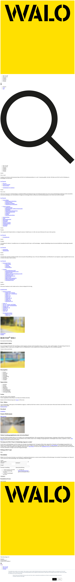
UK (3, 88)
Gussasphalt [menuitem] (7, 212)
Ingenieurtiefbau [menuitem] (6, 217)
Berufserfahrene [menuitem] (8, 267)
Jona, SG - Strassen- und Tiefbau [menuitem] (9, 304)
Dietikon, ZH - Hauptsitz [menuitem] (10, 292)
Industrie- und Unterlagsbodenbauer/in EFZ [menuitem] (13, 273)
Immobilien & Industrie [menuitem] (10, 203)
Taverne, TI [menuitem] (5, 308)
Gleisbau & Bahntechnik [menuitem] (10, 211)
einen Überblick (54, 445)
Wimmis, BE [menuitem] (5, 309)
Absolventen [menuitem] (7, 266)
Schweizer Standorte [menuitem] (7, 291)
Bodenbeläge (3, 333)
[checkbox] (7, 472)
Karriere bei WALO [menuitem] (7, 263)
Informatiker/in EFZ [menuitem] (9, 274)
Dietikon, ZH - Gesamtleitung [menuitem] (11, 293)
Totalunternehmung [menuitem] (6, 223)
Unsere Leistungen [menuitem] (6, 206)
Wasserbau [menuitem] (5, 225)
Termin (17, 399)
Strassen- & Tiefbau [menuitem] (7, 222)
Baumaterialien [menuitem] (6, 250)
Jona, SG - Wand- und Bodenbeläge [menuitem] (10, 305)
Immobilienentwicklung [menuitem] (10, 215)
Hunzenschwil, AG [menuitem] (9, 301)
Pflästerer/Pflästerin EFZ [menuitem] (10, 279)
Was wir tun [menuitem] (5, 567)
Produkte (2, 334)
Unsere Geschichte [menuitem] (6, 184)
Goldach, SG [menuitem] (7, 299)
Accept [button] (54, 579)
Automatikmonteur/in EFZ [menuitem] (10, 270)
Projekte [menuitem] (4, 568)
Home (1, 564)
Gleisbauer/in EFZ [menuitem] (9, 272)
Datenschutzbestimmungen (23, 470)
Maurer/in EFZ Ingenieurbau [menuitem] (11, 278)
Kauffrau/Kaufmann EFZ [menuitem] (10, 275)
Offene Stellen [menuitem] (8, 264)
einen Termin (31, 446)
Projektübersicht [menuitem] (6, 237)
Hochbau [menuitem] (7, 214)
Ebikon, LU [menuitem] (7, 294)
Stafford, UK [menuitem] (7, 315)
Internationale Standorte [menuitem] (7, 313)
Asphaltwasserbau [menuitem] (8, 207)
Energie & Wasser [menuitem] (8, 202)
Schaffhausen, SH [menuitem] (6, 307)
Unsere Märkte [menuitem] (6, 200)
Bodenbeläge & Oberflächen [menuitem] (10, 201)
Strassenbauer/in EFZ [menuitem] (9, 280)
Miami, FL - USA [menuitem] (8, 314)
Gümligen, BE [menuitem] (8, 300)
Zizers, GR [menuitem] (5, 310)
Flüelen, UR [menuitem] (7, 297)
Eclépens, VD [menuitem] (8, 295)
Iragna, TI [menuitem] (5, 303)
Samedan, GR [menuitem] (5, 306)
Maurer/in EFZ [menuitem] (8, 277)
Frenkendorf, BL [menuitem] (8, 298)
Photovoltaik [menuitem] (5, 220)
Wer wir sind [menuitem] (5, 566)
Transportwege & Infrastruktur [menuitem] (11, 204)
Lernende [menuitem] (7, 265)
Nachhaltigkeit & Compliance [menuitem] (9, 187)
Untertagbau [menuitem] (5, 224)
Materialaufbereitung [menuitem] (7, 219)
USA (4, 87)
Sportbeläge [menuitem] (5, 221)
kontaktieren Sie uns (46, 446)
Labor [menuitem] (4, 218)
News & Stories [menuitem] (6, 185)
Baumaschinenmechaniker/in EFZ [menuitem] (12, 271)
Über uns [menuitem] (4, 183)
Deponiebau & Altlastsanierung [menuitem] (11, 210)
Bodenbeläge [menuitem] (7, 209)
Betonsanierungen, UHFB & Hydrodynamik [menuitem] (14, 208)
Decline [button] (59, 579)
